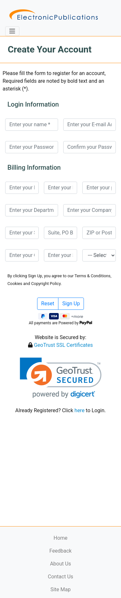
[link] (60, 378)
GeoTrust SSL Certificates (63, 345)
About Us (60, 564)
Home (60, 538)
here (80, 410)
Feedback (60, 551)
